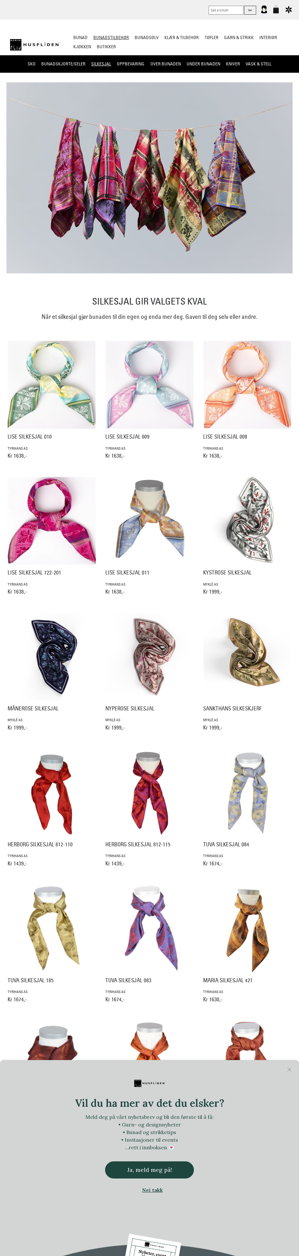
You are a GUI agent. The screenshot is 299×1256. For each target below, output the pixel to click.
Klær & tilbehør (181, 37)
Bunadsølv (147, 37)
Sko (32, 64)
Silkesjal (101, 64)
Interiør (268, 37)
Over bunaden (165, 64)
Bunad (80, 37)
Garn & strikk (239, 37)
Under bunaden (203, 64)
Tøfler (211, 37)
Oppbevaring (130, 64)
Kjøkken (82, 47)
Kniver (233, 64)
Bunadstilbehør (111, 37)
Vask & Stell (258, 64)
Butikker (106, 47)
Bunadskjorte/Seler (63, 64)
